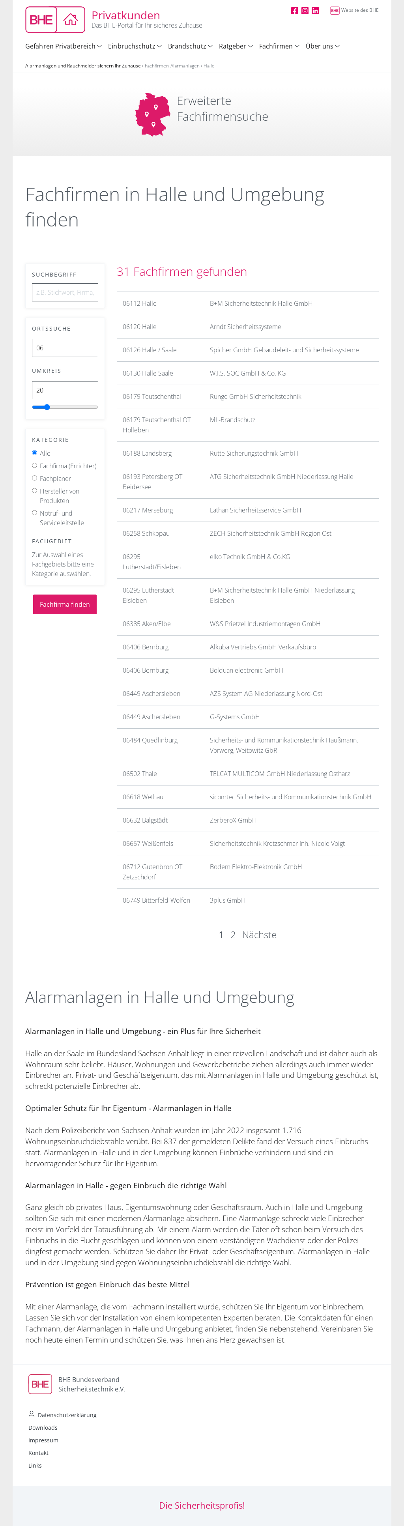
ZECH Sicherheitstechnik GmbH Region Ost (270, 533)
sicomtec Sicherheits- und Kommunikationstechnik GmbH (291, 797)
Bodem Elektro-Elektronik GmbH (256, 866)
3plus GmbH (228, 900)
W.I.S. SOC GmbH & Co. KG (248, 373)
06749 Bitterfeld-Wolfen (156, 900)
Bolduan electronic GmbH (246, 670)
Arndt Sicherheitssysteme (245, 326)
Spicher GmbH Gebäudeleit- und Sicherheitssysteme (284, 350)
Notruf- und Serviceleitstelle (62, 518)
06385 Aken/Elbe (147, 623)
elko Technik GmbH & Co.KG (250, 556)
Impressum (43, 1440)
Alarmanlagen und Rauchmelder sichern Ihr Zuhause (83, 65)
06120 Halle (140, 326)
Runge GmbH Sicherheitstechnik (255, 396)
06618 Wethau (143, 797)
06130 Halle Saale (148, 373)
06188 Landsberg (147, 453)
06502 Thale (140, 773)
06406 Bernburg (145, 647)
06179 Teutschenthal (152, 396)
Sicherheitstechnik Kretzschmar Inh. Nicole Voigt (277, 843)
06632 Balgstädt (145, 820)
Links (35, 1465)
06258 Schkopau (146, 533)
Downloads (43, 1427)
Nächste (259, 934)
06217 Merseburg (148, 510)
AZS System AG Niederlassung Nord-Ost (266, 693)
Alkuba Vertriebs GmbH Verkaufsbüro (263, 647)
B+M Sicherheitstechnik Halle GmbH (261, 303)
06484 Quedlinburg (150, 740)
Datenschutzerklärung (67, 1415)
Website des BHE (354, 10)
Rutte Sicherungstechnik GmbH (254, 453)
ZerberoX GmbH (233, 820)
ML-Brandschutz (232, 419)
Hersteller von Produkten (59, 496)
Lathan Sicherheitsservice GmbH (255, 510)
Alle (45, 453)
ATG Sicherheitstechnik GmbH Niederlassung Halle (282, 476)
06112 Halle (140, 303)
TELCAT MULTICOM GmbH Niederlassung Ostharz (280, 773)
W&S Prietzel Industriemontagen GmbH (265, 623)
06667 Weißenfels (148, 843)
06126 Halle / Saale (150, 350)
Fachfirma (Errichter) (68, 466)
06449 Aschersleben (151, 693)
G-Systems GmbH (235, 717)
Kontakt (38, 1453)
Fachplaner (55, 478)
